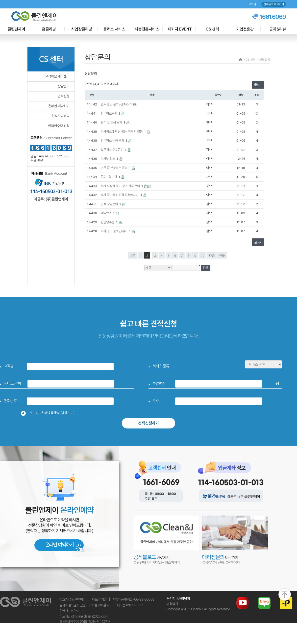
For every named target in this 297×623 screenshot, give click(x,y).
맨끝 (222, 256)
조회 (256, 95)
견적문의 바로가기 (273, 4)
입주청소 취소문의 (114, 150)
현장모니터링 (61, 116)
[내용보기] (67, 413)
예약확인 (108, 213)
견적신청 (64, 96)
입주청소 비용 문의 (114, 140)
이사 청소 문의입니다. (116, 231)
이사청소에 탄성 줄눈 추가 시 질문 (123, 131)
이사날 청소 (110, 159)
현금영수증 (109, 222)
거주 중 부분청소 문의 (116, 168)
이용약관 (172, 604)
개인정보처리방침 (178, 599)
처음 (132, 256)
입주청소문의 (111, 113)
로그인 (252, 4)
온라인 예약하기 (59, 106)
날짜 (240, 95)
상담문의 (64, 86)
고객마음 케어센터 (57, 76)
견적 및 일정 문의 (113, 122)
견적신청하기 (148, 423)
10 (202, 256)
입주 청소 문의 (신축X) (116, 104)
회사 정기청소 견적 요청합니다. (122, 195)
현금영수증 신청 (59, 126)
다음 (212, 256)
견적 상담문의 (111, 204)
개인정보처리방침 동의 (49, 413)
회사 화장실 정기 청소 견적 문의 (122, 186)
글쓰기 (258, 85)
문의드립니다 (111, 177)
